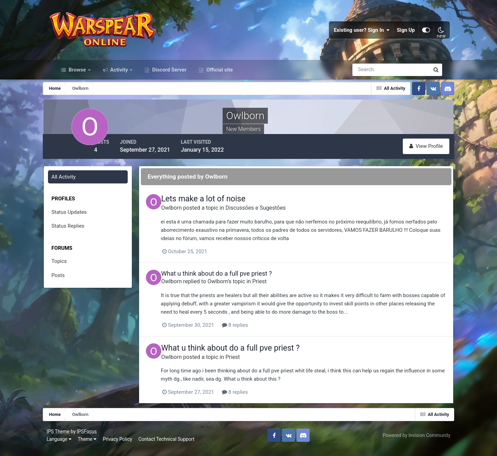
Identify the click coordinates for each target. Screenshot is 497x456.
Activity (119, 79)
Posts (69, 283)
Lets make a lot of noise (224, 206)
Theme (95, 445)
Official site (219, 79)
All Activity (75, 185)
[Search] (367, 79)
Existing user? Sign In (354, 34)
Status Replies (79, 234)
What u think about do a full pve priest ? (237, 281)
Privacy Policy (125, 445)
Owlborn (192, 215)
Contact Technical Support (175, 445)
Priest (280, 289)
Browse (77, 79)
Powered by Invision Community (408, 441)
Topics (70, 269)
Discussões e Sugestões (276, 215)
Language (67, 445)
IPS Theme (66, 437)
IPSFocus (95, 437)
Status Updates (80, 220)
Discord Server (168, 79)
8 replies (256, 332)
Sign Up (398, 34)
